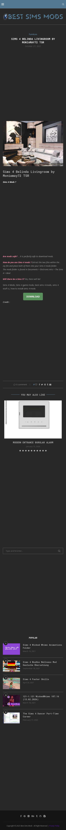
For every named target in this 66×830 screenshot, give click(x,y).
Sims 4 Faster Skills (36, 679)
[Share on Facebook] (39, 384)
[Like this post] (36, 384)
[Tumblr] (36, 816)
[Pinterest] (25, 816)
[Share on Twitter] (42, 384)
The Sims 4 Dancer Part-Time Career (41, 715)
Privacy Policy (54, 826)
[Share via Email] (50, 384)
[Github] (40, 816)
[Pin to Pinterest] (45, 384)
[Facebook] (21, 816)
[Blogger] (44, 816)
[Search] (63, 4)
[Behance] (33, 816)
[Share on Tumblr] (47, 384)
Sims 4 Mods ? (9, 182)
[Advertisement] (33, 84)
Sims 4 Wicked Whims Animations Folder (42, 646)
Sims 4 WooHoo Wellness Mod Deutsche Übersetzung (40, 663)
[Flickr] (29, 816)
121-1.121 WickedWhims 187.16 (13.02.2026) (41, 698)
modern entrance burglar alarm (33, 442)
